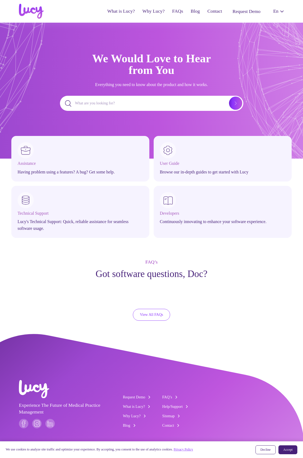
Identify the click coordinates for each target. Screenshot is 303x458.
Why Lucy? (153, 11)
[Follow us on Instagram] (37, 423)
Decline (265, 450)
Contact (214, 11)
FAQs (177, 11)
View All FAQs (151, 315)
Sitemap (171, 416)
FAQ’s (169, 397)
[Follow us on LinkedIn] (50, 423)
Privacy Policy (183, 449)
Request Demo (246, 11)
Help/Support (175, 407)
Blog (195, 11)
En (278, 11)
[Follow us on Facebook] (23, 423)
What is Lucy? (121, 11)
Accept (288, 450)
